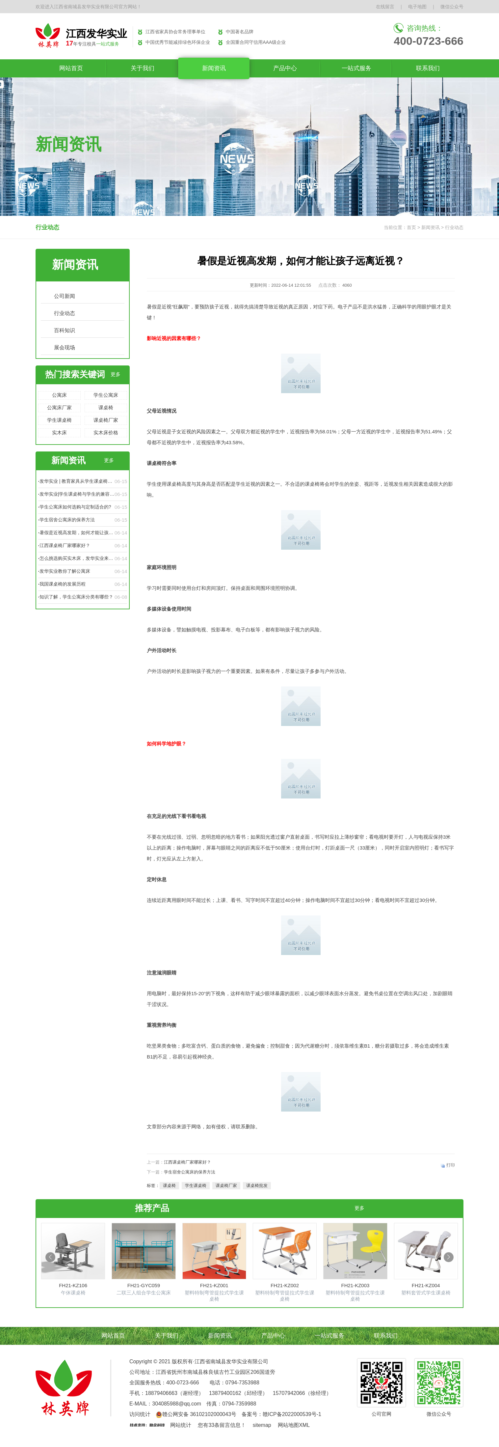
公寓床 (59, 395)
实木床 (59, 432)
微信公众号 (451, 6)
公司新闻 (64, 296)
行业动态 (64, 313)
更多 (115, 374)
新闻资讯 (214, 68)
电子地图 (417, 6)
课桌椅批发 (257, 1185)
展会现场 (64, 347)
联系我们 (428, 68)
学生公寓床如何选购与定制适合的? (75, 506)
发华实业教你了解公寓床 (64, 571)
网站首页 (71, 68)
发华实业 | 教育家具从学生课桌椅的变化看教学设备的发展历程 (75, 481)
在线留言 (385, 6)
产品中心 (285, 68)
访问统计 (139, 1414)
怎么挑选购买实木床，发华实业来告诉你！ (76, 559)
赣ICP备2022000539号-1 (292, 1414)
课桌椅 (105, 407)
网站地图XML (294, 1425)
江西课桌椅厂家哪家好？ (64, 545)
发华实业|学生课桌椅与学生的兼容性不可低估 (77, 494)
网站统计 (180, 1425)
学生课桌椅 (59, 420)
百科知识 (64, 330)
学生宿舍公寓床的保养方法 (67, 519)
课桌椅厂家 (105, 420)
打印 (450, 1165)
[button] (50, 1257)
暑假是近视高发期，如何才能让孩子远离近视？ (76, 533)
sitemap (262, 1425)
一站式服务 (356, 68)
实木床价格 (105, 432)
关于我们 (142, 68)
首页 (411, 227)
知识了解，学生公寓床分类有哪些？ (76, 596)
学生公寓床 (105, 395)
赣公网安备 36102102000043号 (196, 1414)
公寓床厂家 (59, 407)
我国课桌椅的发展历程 (62, 584)
